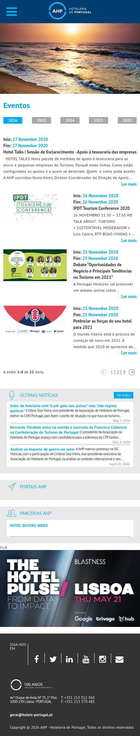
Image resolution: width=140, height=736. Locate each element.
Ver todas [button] (123, 395)
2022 (127, 120)
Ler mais (129, 184)
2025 (41, 120)
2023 (98, 120)
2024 (69, 120)
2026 (12, 120)
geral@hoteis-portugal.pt (31, 714)
